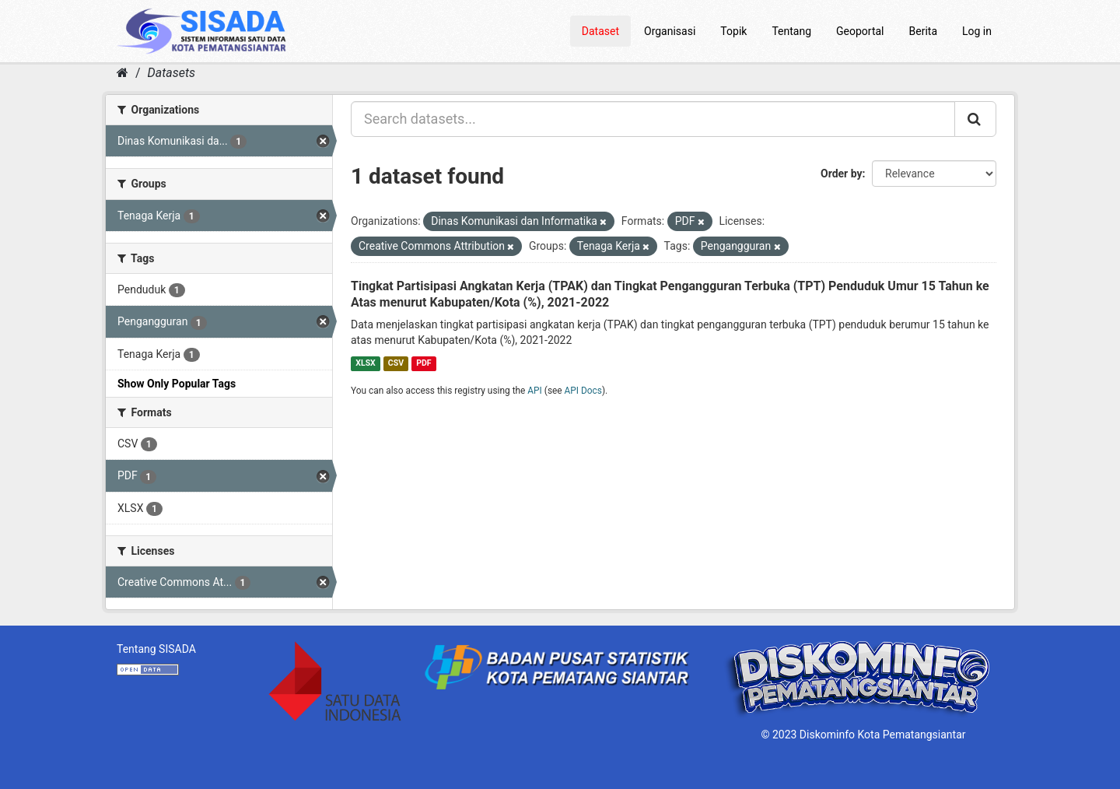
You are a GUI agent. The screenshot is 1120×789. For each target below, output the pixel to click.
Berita (923, 31)
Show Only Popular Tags (176, 383)
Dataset (600, 31)
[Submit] (975, 119)
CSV (396, 363)
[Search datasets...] (653, 119)
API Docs (583, 390)
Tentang (791, 31)
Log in (977, 31)
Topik (733, 31)
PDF (423, 363)
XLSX (365, 363)
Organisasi (669, 31)
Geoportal (860, 31)
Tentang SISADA (156, 649)
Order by (842, 173)
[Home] (122, 72)
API (534, 390)
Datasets (171, 72)
